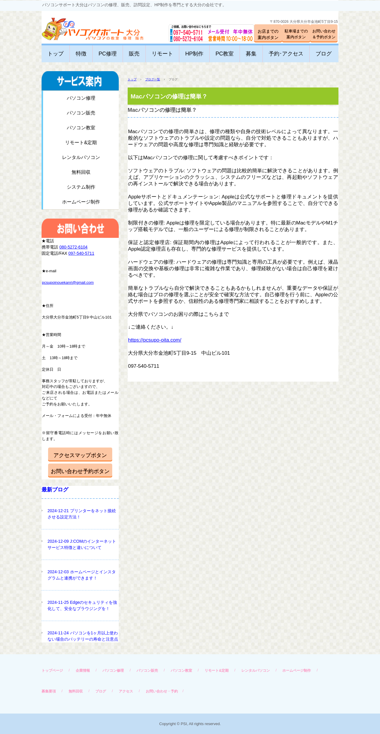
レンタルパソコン (81, 157)
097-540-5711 (81, 253)
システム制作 (81, 187)
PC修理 (108, 54)
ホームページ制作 (81, 201)
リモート (162, 54)
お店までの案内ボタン (268, 34)
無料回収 (81, 172)
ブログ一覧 (152, 79)
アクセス (126, 691)
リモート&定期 (81, 142)
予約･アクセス (286, 54)
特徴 (81, 54)
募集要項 (49, 691)
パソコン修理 (81, 98)
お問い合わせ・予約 (162, 691)
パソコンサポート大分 (87, 26)
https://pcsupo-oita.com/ (154, 340)
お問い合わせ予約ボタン (80, 471)
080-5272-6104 (73, 247)
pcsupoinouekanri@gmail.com (68, 282)
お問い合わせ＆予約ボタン (323, 34)
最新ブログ (55, 490)
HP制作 (194, 54)
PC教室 (225, 54)
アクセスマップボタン (80, 455)
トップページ (52, 670)
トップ (56, 54)
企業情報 (83, 670)
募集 (251, 54)
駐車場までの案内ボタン (296, 34)
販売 (134, 54)
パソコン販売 (81, 112)
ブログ (324, 54)
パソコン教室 (81, 127)
